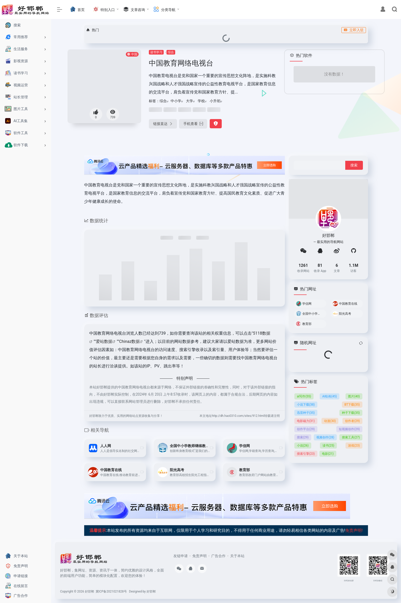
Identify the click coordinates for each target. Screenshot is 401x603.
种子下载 (351, 412)
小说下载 (306, 404)
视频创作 (325, 437)
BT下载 (352, 404)
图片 (354, 396)
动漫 (330, 420)
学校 (201, 101)
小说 (303, 445)
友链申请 (180, 556)
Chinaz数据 (129, 341)
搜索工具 (351, 437)
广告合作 (218, 556)
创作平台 (306, 429)
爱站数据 (104, 341)
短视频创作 (349, 429)
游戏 (354, 445)
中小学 (176, 101)
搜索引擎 (306, 453)
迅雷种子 (306, 412)
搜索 (303, 437)
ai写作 (304, 396)
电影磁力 (306, 420)
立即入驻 (354, 30)
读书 (328, 445)
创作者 (352, 420)
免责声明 (199, 556)
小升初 (215, 101)
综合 (171, 52)
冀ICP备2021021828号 (111, 591)
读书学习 (156, 52)
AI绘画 (329, 396)
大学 (189, 101)
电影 (328, 453)
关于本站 (237, 556)
